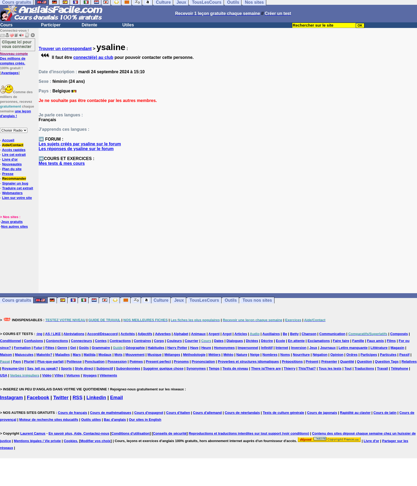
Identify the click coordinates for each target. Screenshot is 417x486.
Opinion (336, 355)
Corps (159, 341)
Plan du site (12, 169)
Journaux (328, 348)
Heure (206, 348)
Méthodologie (194, 355)
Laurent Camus (32, 433)
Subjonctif (104, 368)
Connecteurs (81, 341)
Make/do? (44, 355)
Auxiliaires (271, 334)
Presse (8, 174)
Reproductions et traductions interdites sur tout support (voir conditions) (249, 433)
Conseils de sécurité (169, 433)
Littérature (378, 348)
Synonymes (196, 368)
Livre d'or (10, 159)
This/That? (307, 368)
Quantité (347, 362)
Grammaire (101, 348)
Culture (160, 300)
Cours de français (72, 413)
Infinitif (267, 348)
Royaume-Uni (13, 368)
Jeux (179, 300)
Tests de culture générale (283, 413)
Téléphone (399, 368)
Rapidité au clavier (355, 413)
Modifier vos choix (95, 441)
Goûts (84, 348)
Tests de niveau (235, 368)
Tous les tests (330, 368)
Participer (51, 25)
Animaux (198, 334)
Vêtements (108, 375)
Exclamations (319, 341)
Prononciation (203, 362)
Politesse (74, 362)
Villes (59, 375)
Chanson (309, 334)
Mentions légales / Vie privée (37, 441)
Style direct (84, 368)
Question (364, 362)
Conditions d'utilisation (130, 433)
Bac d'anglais (115, 420)
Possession (117, 362)
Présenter (329, 362)
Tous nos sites (257, 300)
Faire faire (341, 341)
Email (116, 397)
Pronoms (181, 362)
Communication (332, 334)
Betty (294, 334)
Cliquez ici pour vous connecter (17, 43)
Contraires (142, 341)
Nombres (269, 355)
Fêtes (50, 348)
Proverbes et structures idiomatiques (248, 362)
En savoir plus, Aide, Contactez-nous (78, 433)
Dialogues (234, 341)
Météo (228, 355)
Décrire (267, 341)
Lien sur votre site (17, 198)
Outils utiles (91, 420)
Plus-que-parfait (50, 362)
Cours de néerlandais (242, 413)
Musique (155, 355)
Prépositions (292, 362)
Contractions (120, 341)
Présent (312, 362)
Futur (38, 348)
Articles (240, 334)
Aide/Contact (12, 145)
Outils (231, 300)
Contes (101, 341)
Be (285, 334)
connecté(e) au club (93, 57)
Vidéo (47, 375)
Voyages (90, 375)
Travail (382, 368)
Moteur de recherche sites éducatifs (48, 420)
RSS (77, 397)
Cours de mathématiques (110, 413)
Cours (6, 25)
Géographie (135, 348)
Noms (285, 355)
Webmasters (12, 193)
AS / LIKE (53, 334)
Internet (282, 348)
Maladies (62, 355)
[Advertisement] (227, 232)
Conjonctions (57, 341)
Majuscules (24, 355)
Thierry (289, 368)
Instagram (11, 397)
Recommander (14, 179)
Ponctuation (95, 362)
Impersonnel (248, 348)
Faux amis (375, 341)
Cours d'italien (178, 413)
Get (73, 348)
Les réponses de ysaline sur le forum (76, 148)
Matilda (90, 355)
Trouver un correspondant (65, 48)
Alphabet (181, 334)
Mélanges (172, 355)
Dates (218, 341)
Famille (358, 341)
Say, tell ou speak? (42, 368)
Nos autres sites (14, 226)
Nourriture (301, 355)
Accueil (8, 140)
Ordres (352, 355)
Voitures (73, 375)
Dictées (252, 341)
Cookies (70, 441)
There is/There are (266, 368)
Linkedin (96, 397)
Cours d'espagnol (148, 413)
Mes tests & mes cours (62, 163)
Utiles (128, 25)
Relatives (409, 362)
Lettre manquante (353, 348)
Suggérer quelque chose (163, 368)
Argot (227, 334)
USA (3, 375)
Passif (404, 355)
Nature (241, 355)
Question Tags (387, 362)
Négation (319, 355)
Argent (214, 334)
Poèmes (136, 362)
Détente (89, 25)
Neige (255, 355)
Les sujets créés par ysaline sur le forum (80, 144)
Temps (214, 368)
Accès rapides (13, 150)
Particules (388, 355)
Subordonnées (128, 368)
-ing (39, 334)
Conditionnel (10, 341)
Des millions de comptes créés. (14, 58)
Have (194, 348)
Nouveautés (12, 164)
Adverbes (163, 334)
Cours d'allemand (207, 413)
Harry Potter (177, 348)
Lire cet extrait (14, 155)
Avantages (9, 73)
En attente (296, 341)
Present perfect (158, 362)
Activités (127, 334)
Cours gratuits (16, 300)
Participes (368, 355)
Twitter (61, 397)
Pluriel (29, 362)
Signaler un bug (15, 183)
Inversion (299, 348)
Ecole (280, 341)
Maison (6, 355)
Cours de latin (385, 413)
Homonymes (224, 348)
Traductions (364, 368)
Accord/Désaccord (102, 334)
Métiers (214, 355)
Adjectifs (145, 334)
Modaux (104, 355)
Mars (77, 355)
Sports (66, 368)
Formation (22, 348)
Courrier (191, 341)
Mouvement (134, 355)
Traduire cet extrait (17, 188)
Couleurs (174, 341)
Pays (17, 362)
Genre (62, 348)
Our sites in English (145, 420)
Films (391, 341)
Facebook (38, 397)
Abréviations (74, 334)
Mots (118, 355)
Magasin (397, 348)
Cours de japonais (322, 413)
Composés (399, 334)
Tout (348, 368)
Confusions (33, 341)
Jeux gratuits (12, 222)
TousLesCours (204, 300)
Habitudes (156, 348)
